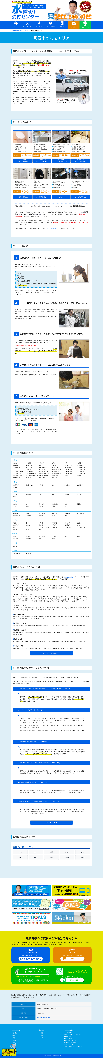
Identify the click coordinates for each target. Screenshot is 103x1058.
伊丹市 (84, 852)
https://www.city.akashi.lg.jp (44, 1017)
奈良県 (41, 1037)
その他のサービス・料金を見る (80, 197)
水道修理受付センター (18, 30)
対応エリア (39, 26)
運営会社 (62, 26)
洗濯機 (14, 1040)
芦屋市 (69, 852)
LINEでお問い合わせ (85, 26)
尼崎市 (37, 852)
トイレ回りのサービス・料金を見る (22, 160)
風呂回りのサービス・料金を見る (61, 160)
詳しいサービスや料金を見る (51, 653)
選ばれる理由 (68, 1038)
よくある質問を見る (51, 822)
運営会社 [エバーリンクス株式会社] (74, 1034)
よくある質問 (51, 26)
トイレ (14, 1032)
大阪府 (41, 1032)
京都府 (41, 1035)
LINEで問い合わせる (72, 980)
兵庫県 (29, 30)
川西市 (37, 858)
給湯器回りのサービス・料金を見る (22, 197)
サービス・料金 (27, 26)
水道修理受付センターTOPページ (73, 1047)
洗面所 (14, 1037)
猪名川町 (84, 858)
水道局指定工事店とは (70, 1040)
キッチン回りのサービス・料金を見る (41, 160)
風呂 (14, 1035)
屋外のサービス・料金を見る (61, 197)
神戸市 (22, 852)
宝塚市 (22, 858)
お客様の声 (68, 1036)
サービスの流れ (69, 1030)
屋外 (14, 1042)
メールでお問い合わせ (74, 26)
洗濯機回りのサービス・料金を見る (41, 197)
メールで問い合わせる (73, 959)
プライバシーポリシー (70, 1044)
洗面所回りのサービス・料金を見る (80, 160)
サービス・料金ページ (53, 228)
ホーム (16, 26)
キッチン (15, 1034)
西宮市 (53, 852)
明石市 (69, 858)
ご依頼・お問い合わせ (70, 1042)
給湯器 (14, 1039)
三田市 (53, 858)
